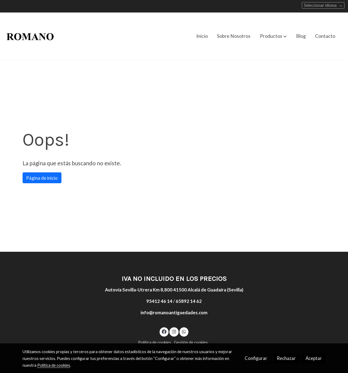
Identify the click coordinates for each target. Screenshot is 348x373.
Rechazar (286, 358)
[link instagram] (174, 331)
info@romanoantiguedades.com (174, 312)
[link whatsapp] (184, 331)
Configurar (256, 358)
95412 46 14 (159, 301)
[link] (30, 36)
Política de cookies (154, 342)
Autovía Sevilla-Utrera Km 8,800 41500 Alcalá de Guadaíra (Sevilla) (174, 290)
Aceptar (314, 358)
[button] (273, 36)
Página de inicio (42, 178)
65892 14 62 (189, 301)
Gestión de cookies (191, 342)
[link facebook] (164, 331)
